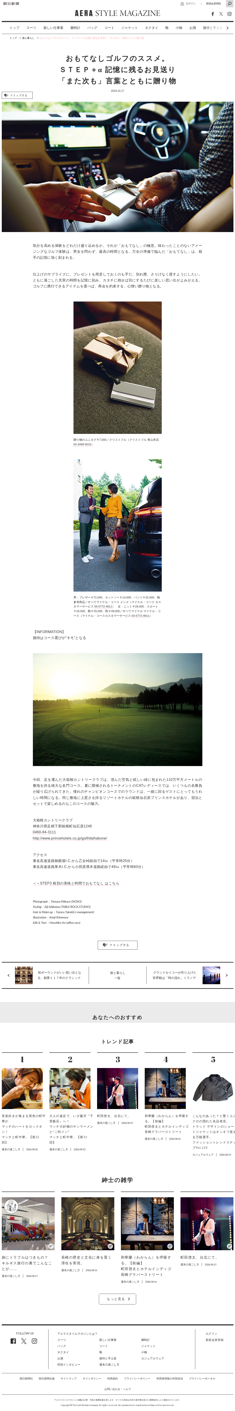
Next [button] (219, 28)
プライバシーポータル (202, 1378)
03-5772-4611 (103, 606)
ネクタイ (151, 28)
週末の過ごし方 (109, 1364)
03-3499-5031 (82, 444)
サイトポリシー (92, 1378)
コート (109, 28)
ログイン (191, 3)
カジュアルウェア (152, 1358)
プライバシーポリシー (137, 1378)
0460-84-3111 (44, 832)
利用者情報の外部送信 (169, 1378)
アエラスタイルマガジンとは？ (77, 1333)
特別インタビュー (68, 1364)
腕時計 (75, 28)
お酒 (192, 28)
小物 (179, 28)
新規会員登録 (213, 3)
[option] (11, 28)
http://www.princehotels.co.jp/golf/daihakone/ (70, 838)
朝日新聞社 (26, 1378)
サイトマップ (69, 1378)
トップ (14, 28)
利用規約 (112, 1378)
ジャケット (129, 28)
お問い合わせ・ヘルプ (117, 1389)
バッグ (92, 28)
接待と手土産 (108, 1358)
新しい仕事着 (53, 28)
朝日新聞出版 (47, 1378)
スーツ (31, 28)
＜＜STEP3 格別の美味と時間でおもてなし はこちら (76, 883)
